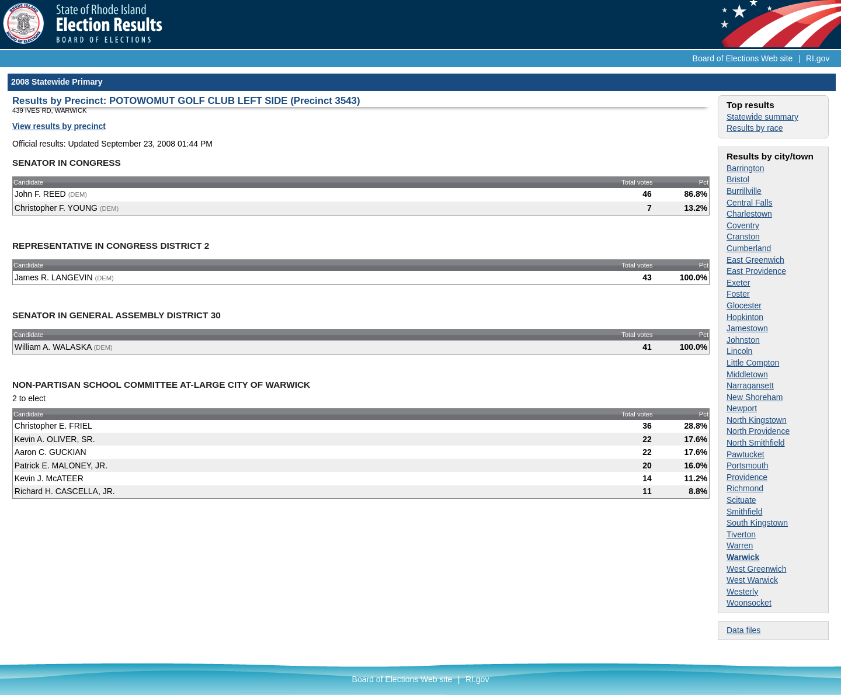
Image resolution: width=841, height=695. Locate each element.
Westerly (742, 591)
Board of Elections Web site (743, 58)
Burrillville (744, 191)
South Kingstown (757, 522)
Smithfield (744, 511)
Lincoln (739, 351)
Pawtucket (745, 454)
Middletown (747, 374)
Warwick (743, 557)
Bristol (738, 179)
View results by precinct (59, 126)
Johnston (743, 340)
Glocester (744, 305)
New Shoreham (755, 397)
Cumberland (749, 248)
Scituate (741, 500)
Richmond (745, 488)
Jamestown (747, 328)
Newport (742, 408)
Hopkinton (745, 317)
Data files (743, 630)
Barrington (745, 168)
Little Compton (753, 362)
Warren (740, 545)
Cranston (743, 236)
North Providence (758, 431)
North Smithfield (756, 442)
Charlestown (749, 213)
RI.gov (817, 58)
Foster (738, 293)
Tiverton (741, 534)
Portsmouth (748, 465)
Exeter (738, 282)
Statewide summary (762, 116)
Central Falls (750, 202)
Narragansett (750, 385)
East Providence (756, 271)
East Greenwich (755, 260)
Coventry (743, 225)
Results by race (755, 128)
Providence (747, 477)
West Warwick (752, 580)
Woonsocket (749, 602)
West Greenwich (756, 569)
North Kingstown (757, 420)
